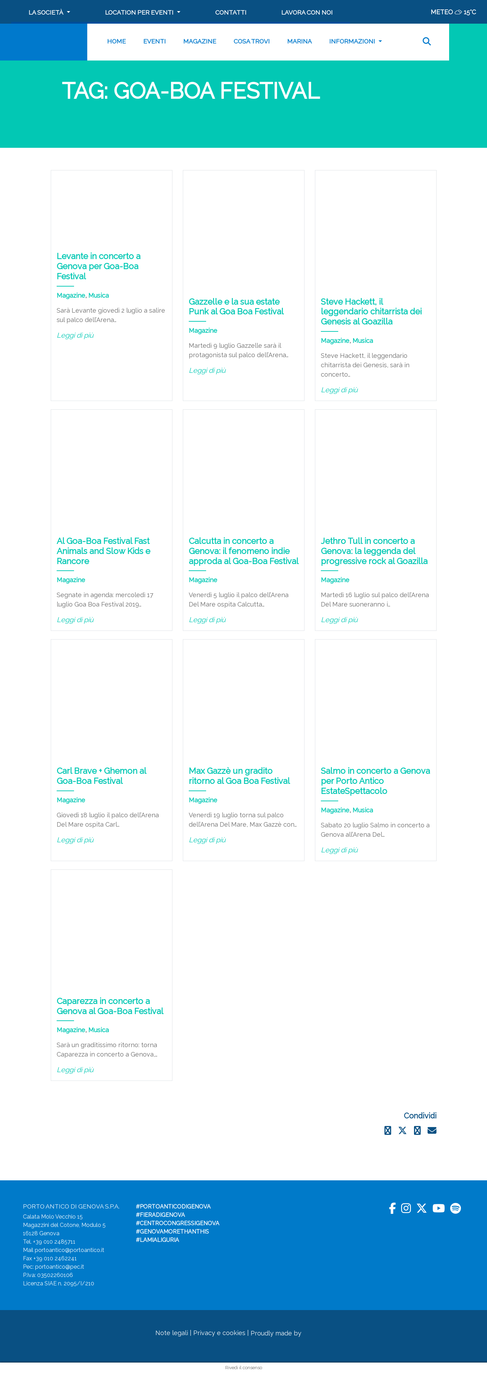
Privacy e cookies (219, 1333)
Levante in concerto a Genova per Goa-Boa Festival (98, 266)
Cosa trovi (252, 41)
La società (46, 12)
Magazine (199, 41)
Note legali (171, 1333)
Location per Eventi (139, 12)
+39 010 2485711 (54, 1241)
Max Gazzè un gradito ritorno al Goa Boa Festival (239, 776)
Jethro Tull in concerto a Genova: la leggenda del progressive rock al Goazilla (374, 551)
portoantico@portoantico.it (69, 1250)
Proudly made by (288, 1333)
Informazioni (352, 41)
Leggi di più (75, 335)
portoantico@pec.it (59, 1266)
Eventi (154, 41)
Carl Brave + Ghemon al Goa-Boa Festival (101, 776)
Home (116, 41)
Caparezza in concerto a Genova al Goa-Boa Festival (110, 1006)
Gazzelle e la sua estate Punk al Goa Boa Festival (236, 307)
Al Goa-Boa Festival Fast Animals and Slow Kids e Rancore (103, 551)
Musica (98, 295)
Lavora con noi (307, 12)
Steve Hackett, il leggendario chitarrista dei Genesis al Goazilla (371, 312)
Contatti (230, 12)
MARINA (299, 41)
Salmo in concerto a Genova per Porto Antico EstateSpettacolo (375, 781)
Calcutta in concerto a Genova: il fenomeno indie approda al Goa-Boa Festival (244, 551)
